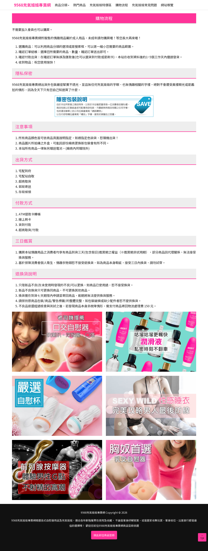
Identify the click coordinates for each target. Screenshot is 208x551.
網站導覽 (167, 5)
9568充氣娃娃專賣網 (32, 5)
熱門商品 (79, 5)
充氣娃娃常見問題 (144, 5)
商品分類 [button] (62, 5)
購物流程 (121, 5)
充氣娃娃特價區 (100, 5)
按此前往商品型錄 (104, 535)
